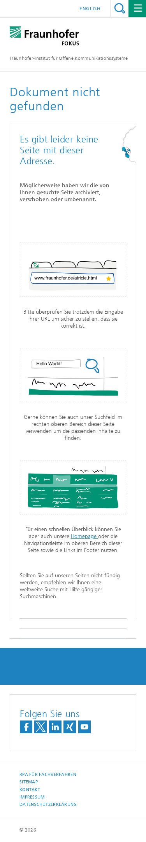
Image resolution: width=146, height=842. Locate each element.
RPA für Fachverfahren (47, 774)
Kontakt (29, 789)
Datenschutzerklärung (48, 804)
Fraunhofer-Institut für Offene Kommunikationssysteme (69, 58)
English (90, 8)
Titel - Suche (119, 8)
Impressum (31, 797)
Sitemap (28, 782)
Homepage (84, 536)
